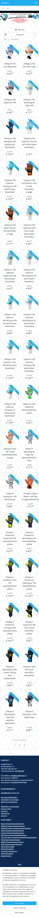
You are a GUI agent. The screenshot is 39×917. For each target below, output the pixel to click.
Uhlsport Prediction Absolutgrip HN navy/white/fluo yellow (29, 538)
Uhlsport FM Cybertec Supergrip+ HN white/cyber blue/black (10, 186)
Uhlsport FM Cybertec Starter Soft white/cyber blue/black (29, 142)
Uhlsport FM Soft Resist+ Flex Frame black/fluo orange (29, 186)
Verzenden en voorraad (9, 800)
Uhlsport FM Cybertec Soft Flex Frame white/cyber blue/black (29, 231)
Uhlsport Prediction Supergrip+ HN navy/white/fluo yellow (29, 583)
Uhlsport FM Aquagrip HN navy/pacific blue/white (10, 142)
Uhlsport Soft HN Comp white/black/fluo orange (9, 453)
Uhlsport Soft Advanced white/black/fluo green (29, 408)
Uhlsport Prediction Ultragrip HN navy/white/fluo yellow (10, 628)
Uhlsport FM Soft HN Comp (29, 65)
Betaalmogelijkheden (9, 797)
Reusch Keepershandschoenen (12, 824)
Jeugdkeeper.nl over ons (10, 793)
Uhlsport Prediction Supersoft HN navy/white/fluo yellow (10, 538)
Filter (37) (19, 29)
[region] (19, 885)
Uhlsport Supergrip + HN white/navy (29, 714)
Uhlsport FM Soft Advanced (9, 65)
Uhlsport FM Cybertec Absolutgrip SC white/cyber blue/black (29, 320)
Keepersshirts (6, 856)
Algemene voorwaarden (10, 807)
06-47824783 (19, 771)
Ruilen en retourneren (9, 802)
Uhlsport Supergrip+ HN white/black (10, 496)
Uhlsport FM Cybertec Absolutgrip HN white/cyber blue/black (29, 275)
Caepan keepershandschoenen (12, 833)
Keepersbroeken (7, 854)
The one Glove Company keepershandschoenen (19, 837)
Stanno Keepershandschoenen (12, 831)
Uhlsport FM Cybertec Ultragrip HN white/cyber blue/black (29, 365)
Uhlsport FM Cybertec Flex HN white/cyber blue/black (10, 363)
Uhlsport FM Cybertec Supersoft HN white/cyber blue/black (10, 275)
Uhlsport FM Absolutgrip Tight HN (29, 102)
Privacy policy (6, 809)
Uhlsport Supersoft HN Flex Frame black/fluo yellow (29, 628)
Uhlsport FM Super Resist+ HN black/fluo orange (10, 229)
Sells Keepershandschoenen (11, 844)
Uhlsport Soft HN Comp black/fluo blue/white (29, 671)
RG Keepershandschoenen (10, 840)
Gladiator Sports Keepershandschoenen (16, 828)
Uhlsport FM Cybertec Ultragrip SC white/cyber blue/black (9, 410)
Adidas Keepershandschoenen (12, 842)
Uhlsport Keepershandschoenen (13, 826)
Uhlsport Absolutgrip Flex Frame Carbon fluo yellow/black (9, 672)
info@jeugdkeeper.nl (18, 776)
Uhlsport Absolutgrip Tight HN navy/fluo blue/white (9, 717)
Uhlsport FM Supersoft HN (10, 101)
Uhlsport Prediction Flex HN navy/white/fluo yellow (10, 583)
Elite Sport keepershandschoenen (13, 835)
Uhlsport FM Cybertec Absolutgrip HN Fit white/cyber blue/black (10, 320)
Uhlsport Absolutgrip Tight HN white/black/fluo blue (29, 454)
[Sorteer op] (19, 34)
